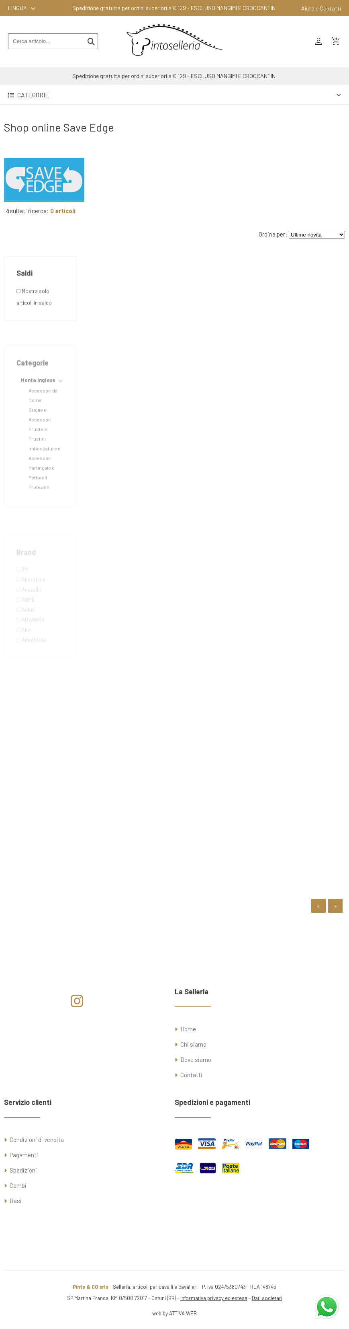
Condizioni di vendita (37, 1139)
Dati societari (267, 1298)
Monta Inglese (37, 400)
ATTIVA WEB (183, 1313)
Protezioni (40, 507)
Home (188, 1029)
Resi (16, 1200)
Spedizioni (23, 1170)
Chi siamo (193, 1044)
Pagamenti (24, 1154)
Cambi (18, 1185)
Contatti (191, 1074)
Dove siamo (195, 1059)
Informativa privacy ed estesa (213, 1298)
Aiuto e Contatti (321, 8)
